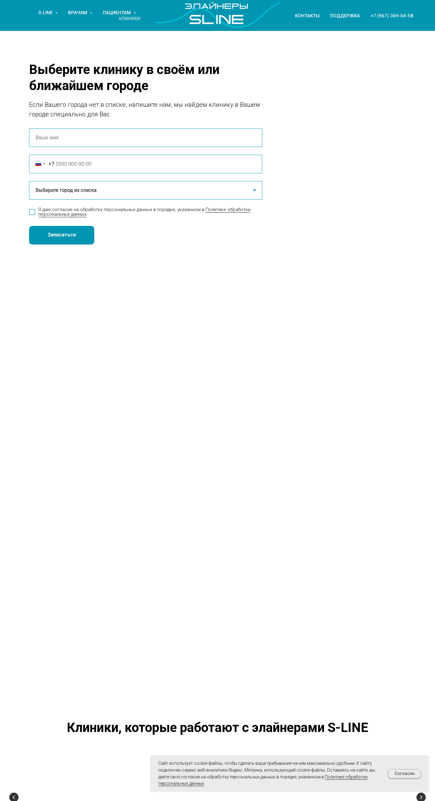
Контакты (307, 16)
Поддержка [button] (345, 16)
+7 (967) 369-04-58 (391, 16)
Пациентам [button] (117, 12)
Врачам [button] (78, 12)
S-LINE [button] (46, 12)
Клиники (129, 18)
